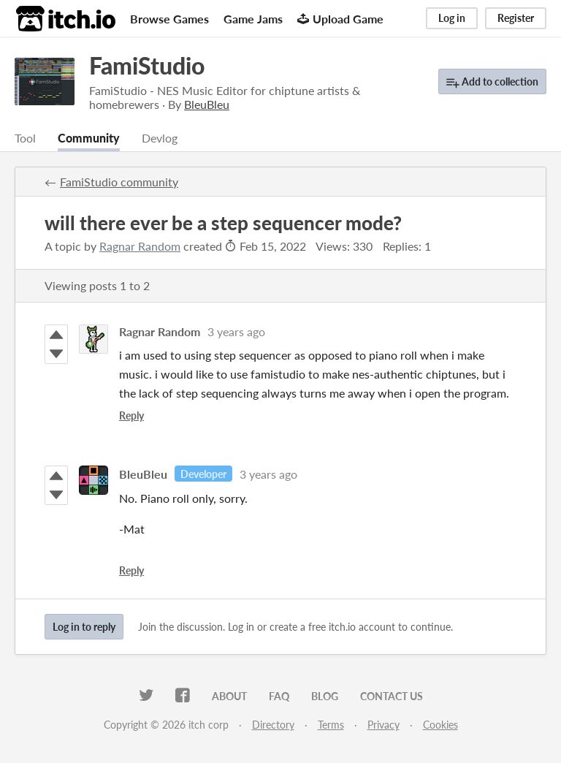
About (229, 696)
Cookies (440, 724)
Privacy (383, 724)
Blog (324, 696)
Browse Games (169, 19)
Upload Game (340, 19)
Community (89, 138)
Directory (273, 724)
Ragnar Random (139, 246)
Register (515, 18)
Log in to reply (84, 626)
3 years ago (236, 331)
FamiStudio (147, 65)
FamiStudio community (119, 182)
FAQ (279, 696)
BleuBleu (143, 474)
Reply (131, 415)
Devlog (160, 138)
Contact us (391, 696)
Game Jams (253, 19)
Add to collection (492, 82)
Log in (451, 18)
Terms (331, 724)
